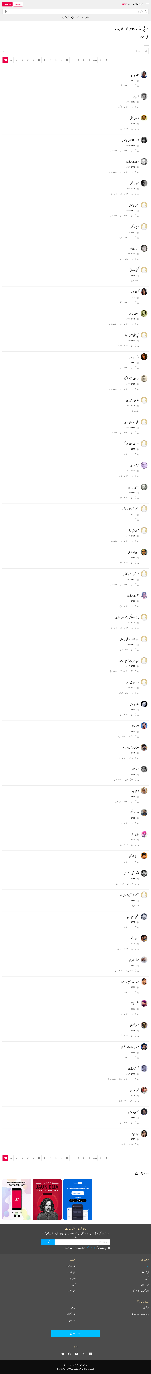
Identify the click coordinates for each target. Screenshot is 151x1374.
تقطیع (147, 1278)
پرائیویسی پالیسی (91, 1248)
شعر (82, 17)
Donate (18, 4)
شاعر (87, 17)
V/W (95, 60)
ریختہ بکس (72, 1320)
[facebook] (90, 1353)
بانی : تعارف (71, 1272)
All (5, 60)
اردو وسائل (145, 1285)
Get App (7, 4)
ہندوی (73, 1308)
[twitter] (83, 1353)
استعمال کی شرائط (74, 1365)
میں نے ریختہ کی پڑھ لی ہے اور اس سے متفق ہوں (86, 1248)
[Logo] (138, 4)
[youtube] (76, 1353)
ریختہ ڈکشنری (71, 1314)
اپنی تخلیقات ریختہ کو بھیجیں (140, 1291)
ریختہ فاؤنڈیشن (71, 1266)
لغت (77, 17)
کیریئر (74, 1285)
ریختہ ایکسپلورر (71, 1291)
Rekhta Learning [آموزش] (140, 1314)
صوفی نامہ (146, 1308)
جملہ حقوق (66, 1365)
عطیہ (147, 1266)
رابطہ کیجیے (72, 1278)
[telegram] (62, 1353)
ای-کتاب (65, 17)
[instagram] (69, 1353)
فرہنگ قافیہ (145, 1272)
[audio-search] (5, 11)
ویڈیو (72, 17)
